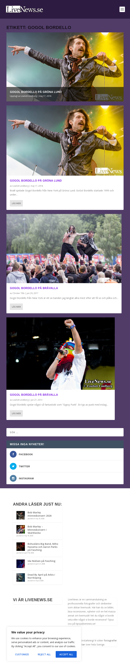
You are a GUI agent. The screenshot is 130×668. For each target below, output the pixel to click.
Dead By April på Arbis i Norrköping (41, 576)
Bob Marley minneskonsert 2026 (39, 514)
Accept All (66, 654)
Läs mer (16, 203)
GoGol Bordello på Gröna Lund (36, 92)
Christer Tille (19, 293)
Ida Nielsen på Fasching (41, 561)
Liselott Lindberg (29, 96)
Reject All (44, 654)
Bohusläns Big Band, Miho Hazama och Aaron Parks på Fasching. (43, 547)
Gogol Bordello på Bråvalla (34, 288)
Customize (22, 654)
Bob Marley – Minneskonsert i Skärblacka (37, 529)
